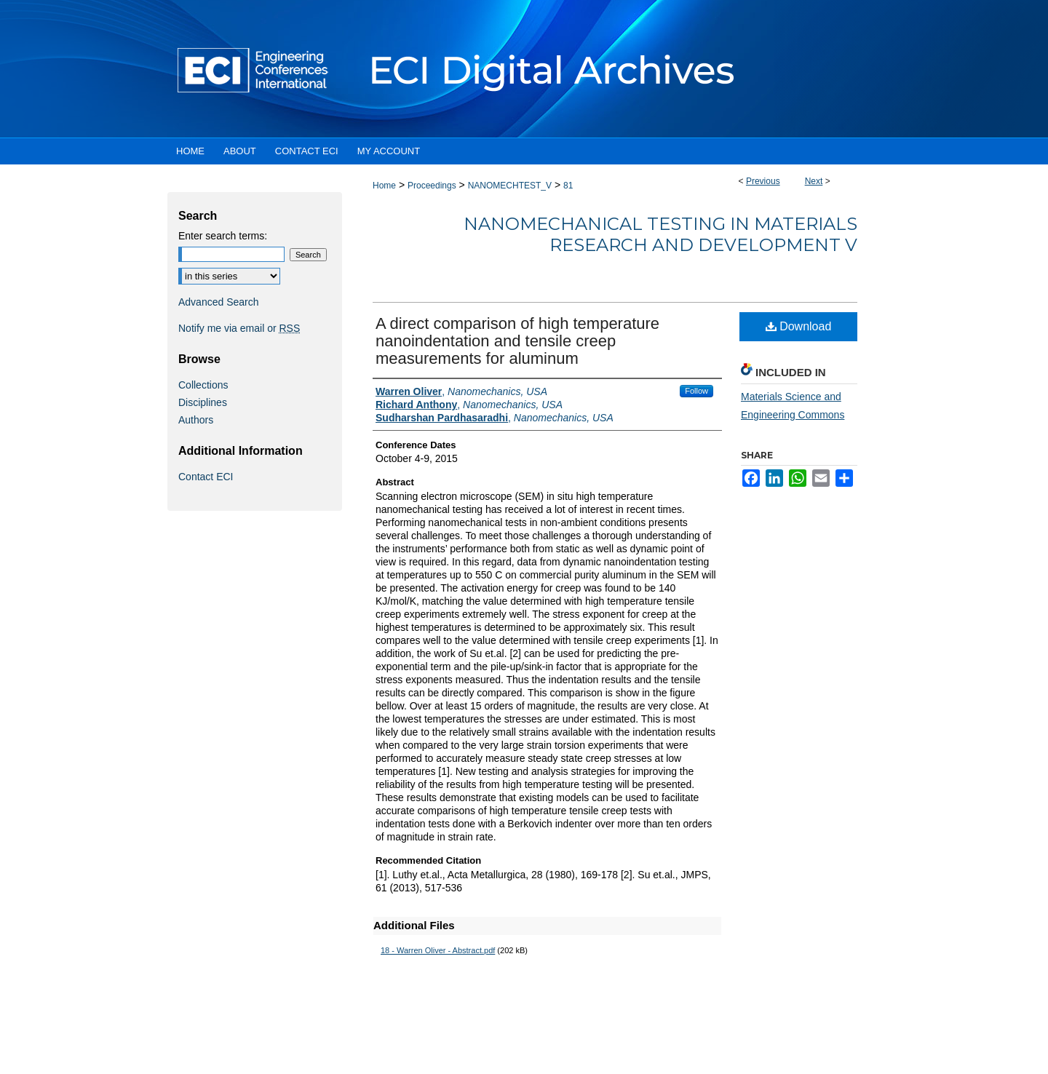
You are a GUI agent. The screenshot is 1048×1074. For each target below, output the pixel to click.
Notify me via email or (239, 328)
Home (384, 185)
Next (814, 181)
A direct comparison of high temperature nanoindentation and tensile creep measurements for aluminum (517, 340)
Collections (203, 385)
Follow (696, 390)
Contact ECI (205, 476)
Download (799, 326)
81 (568, 185)
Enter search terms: (222, 236)
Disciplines (202, 402)
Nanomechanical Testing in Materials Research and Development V (660, 234)
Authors (195, 420)
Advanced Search (218, 302)
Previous (763, 181)
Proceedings (432, 185)
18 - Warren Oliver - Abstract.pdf (438, 950)
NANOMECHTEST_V (510, 185)
